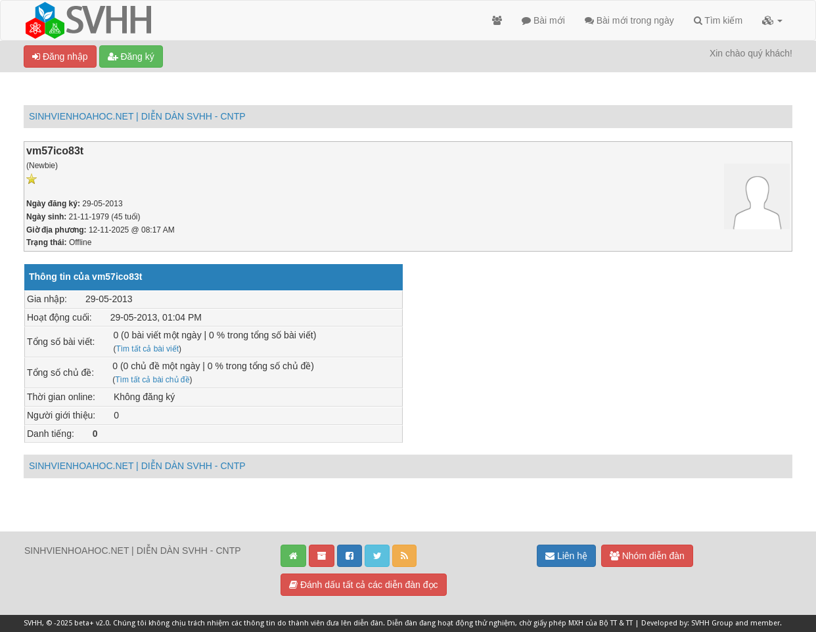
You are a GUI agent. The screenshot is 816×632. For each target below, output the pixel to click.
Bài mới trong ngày (629, 20)
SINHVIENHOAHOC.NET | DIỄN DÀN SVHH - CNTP (137, 116)
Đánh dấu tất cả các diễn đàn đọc (363, 584)
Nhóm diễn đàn (647, 556)
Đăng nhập (60, 56)
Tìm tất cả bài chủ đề (152, 379)
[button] (772, 20)
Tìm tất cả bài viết (147, 348)
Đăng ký (131, 56)
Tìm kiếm (718, 20)
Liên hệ (566, 556)
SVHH (33, 623)
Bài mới (543, 20)
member (765, 623)
